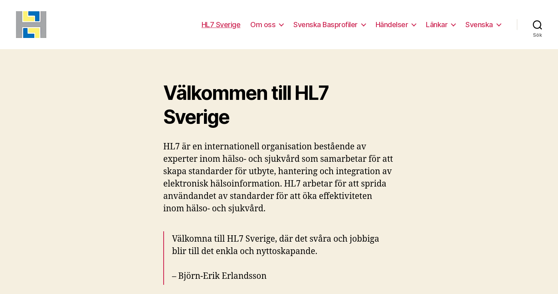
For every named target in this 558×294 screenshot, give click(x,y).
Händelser (392, 29)
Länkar (436, 29)
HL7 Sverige (221, 29)
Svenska (479, 29)
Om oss (262, 29)
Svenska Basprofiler (325, 29)
